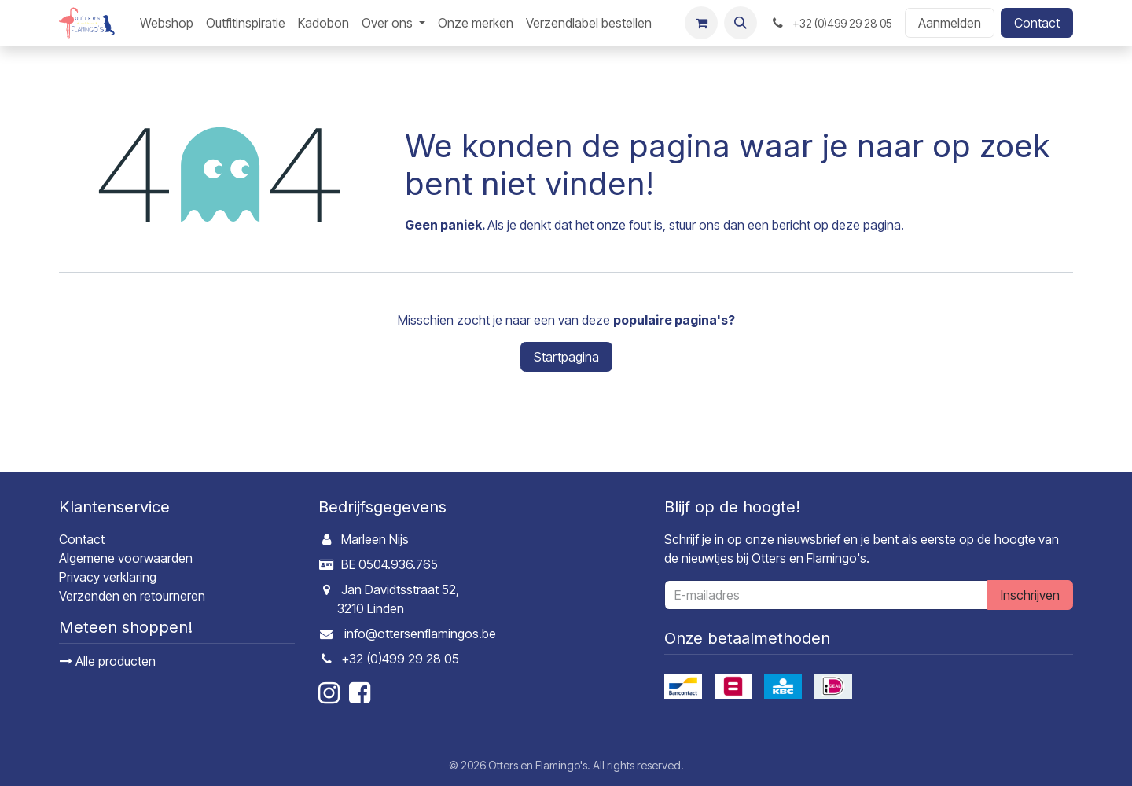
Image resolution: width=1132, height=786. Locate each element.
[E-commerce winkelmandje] (701, 22)
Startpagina (566, 357)
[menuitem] (167, 23)
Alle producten (108, 661)
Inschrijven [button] (1030, 595)
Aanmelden (949, 23)
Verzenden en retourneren (132, 596)
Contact (1037, 23)
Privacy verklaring (107, 577)
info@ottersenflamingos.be (420, 633)
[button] (740, 22)
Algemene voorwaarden (126, 558)
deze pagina (866, 225)
